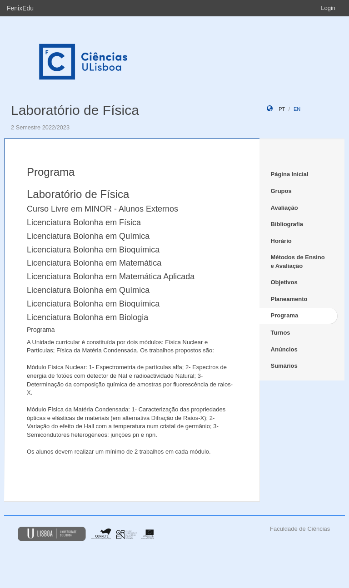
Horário (281, 240)
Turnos (280, 332)
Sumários (284, 365)
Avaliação (284, 207)
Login (328, 8)
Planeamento (289, 299)
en (297, 109)
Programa (285, 315)
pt (282, 109)
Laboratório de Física (75, 110)
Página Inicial (290, 174)
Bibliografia (287, 224)
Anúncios (284, 349)
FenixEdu (20, 8)
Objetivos (284, 282)
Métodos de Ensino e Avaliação (298, 261)
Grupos (281, 191)
